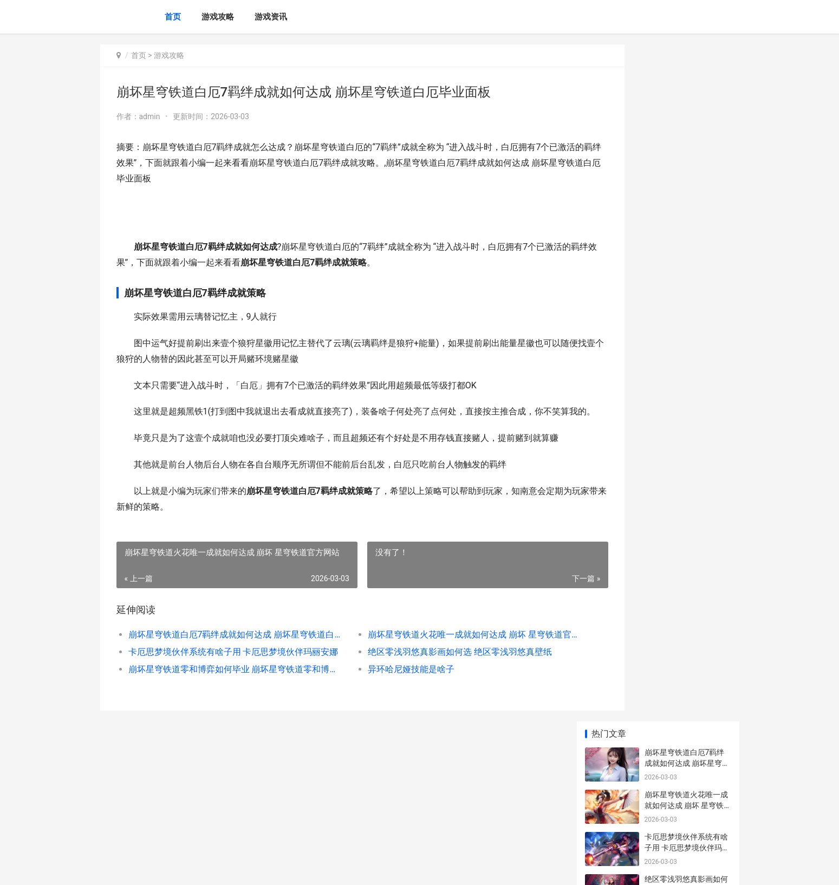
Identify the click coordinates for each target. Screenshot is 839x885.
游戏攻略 (217, 17)
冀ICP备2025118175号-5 (250, 867)
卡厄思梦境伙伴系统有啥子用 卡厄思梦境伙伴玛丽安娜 (222, 683)
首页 (173, 17)
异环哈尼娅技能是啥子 (382, 700)
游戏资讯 (271, 17)
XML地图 (301, 867)
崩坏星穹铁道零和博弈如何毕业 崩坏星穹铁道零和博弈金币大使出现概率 (222, 700)
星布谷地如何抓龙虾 (679, 408)
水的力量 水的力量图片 (683, 782)
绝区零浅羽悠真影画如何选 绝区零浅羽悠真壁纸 (431, 683)
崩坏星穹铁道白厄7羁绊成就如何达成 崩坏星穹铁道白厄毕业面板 (222, 666)
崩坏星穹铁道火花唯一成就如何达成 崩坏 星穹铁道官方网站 (433, 666)
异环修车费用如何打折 (682, 450)
